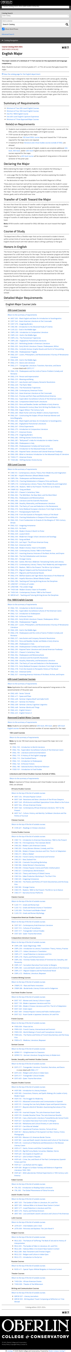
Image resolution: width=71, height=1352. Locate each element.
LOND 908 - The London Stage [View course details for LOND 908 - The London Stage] (21, 586)
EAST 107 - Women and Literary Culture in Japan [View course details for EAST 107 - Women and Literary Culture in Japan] (32, 1000)
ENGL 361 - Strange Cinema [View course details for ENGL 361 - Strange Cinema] (20, 559)
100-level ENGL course (31, 137)
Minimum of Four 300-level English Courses (23, 111)
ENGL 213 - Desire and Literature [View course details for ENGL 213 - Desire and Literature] (22, 362)
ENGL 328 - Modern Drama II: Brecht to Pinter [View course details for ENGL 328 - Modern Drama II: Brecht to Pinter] (27, 531)
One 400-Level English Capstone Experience (23, 116)
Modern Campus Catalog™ (56, 1351)
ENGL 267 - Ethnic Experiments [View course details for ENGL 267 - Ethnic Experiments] (22, 426)
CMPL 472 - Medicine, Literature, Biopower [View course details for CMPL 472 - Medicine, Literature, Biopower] (30, 973)
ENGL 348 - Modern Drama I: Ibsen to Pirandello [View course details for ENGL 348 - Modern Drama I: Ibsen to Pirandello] (28, 547)
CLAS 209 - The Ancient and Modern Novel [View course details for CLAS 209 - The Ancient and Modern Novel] (30, 910)
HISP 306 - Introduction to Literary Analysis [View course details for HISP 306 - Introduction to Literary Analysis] (30, 1090)
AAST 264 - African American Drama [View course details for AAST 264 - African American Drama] (27, 805)
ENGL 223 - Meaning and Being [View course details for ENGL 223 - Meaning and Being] (21, 379)
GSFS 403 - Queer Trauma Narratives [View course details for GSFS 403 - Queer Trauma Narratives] (28, 1078)
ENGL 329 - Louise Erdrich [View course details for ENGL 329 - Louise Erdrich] (20, 534)
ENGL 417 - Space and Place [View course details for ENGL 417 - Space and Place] (20, 696)
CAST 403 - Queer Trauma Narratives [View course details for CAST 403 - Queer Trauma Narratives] (28, 933)
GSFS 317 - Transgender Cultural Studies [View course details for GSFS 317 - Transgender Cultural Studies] (29, 1075)
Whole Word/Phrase (11, 29)
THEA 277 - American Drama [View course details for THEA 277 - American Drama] (21, 457)
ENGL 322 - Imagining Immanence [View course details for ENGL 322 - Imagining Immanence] (23, 525)
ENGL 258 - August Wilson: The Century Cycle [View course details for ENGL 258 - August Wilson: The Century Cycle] (27, 410)
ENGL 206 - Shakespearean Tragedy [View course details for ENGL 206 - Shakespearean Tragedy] (23, 352)
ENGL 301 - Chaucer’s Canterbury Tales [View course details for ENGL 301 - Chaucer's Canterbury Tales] (24, 492)
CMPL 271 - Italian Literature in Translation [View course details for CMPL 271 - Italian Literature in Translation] (30, 951)
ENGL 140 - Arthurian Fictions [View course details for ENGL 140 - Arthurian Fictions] (21, 616)
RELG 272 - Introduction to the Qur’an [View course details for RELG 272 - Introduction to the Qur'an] (28, 1257)
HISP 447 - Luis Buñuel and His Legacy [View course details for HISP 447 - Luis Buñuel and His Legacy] (28, 1164)
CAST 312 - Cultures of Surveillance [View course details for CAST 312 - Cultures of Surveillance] (27, 928)
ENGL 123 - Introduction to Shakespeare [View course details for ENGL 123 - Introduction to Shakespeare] (25, 613)
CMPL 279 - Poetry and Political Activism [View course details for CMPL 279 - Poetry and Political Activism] (29, 957)
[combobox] (35, 6)
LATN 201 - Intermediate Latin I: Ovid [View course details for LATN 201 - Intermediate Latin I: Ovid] (28, 1225)
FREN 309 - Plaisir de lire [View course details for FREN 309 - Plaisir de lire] (23, 1026)
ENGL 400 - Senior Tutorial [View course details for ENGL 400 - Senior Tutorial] (20, 693)
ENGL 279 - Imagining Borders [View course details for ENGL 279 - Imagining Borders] (21, 435)
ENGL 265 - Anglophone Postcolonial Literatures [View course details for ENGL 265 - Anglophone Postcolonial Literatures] (28, 423)
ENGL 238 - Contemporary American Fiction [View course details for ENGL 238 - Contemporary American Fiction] (26, 390)
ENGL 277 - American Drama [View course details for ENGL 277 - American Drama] (21, 432)
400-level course (27, 156)
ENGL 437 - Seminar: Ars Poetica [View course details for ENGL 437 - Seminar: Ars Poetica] (22, 701)
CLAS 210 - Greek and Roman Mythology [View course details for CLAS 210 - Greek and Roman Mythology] (29, 913)
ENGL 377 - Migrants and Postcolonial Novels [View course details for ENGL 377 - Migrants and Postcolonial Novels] (27, 573)
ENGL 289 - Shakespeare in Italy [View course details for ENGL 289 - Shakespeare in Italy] (22, 443)
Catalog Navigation (11, 40)
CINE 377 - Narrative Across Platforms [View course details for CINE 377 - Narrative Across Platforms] (28, 892)
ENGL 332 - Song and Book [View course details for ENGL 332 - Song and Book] (20, 539)
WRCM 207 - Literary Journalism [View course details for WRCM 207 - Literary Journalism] (26, 1296)
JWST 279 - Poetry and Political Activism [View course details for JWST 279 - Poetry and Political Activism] (29, 1211)
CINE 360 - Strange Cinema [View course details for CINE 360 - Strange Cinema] (24, 887)
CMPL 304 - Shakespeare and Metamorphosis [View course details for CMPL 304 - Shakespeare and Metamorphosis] (27, 478)
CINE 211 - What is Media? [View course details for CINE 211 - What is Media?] (24, 854)
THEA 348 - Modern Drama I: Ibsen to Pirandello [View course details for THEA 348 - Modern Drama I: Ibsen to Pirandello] (28, 589)
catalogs (10, 1351)
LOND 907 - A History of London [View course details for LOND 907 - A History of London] (22, 584)
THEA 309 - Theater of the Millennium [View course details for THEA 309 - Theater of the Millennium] (28, 1284)
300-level (16, 150)
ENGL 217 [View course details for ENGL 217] (34, 1070)
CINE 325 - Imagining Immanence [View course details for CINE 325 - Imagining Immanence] (26, 879)
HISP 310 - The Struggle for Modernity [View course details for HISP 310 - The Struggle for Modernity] (28, 1098)
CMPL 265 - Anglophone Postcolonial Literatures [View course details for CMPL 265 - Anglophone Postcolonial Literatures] (28, 340)
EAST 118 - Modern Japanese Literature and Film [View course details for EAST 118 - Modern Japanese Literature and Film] (32, 1003)
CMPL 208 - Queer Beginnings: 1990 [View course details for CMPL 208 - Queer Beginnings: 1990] (27, 945)
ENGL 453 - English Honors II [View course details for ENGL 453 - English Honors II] (21, 713)
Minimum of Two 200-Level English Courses (23, 108)
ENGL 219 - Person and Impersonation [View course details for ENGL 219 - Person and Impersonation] (24, 376)
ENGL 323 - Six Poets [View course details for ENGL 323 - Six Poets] (18, 528)
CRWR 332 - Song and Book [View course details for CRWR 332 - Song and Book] (20, 489)
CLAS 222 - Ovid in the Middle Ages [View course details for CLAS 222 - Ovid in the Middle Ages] (23, 329)
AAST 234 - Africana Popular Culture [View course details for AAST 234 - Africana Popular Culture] (27, 796)
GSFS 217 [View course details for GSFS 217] (30, 368)
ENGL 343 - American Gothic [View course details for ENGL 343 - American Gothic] (20, 545)
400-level (29, 150)
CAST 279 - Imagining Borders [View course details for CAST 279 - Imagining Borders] (21, 324)
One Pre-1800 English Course (17, 113)
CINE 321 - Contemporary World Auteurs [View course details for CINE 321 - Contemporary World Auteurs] (29, 870)
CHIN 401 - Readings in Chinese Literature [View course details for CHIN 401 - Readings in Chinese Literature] (29, 828)
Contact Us (24, 1344)
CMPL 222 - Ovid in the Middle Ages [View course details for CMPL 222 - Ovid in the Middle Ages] (23, 335)
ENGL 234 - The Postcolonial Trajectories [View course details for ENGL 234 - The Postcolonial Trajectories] (25, 387)
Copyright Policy (15, 1344)
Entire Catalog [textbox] (6, 15)
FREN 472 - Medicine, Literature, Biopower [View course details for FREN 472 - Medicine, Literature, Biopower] (30, 1040)
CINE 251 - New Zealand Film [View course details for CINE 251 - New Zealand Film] (25, 859)
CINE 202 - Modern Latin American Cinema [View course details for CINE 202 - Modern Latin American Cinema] (30, 845)
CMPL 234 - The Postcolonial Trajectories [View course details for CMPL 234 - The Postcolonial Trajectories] (25, 338)
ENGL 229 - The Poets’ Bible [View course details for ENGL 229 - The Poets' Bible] (20, 385)
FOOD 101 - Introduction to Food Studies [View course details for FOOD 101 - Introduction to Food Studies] (27, 769)
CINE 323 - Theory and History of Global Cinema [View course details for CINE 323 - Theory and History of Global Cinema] (32, 873)
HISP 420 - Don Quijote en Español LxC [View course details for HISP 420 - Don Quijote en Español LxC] (28, 1153)
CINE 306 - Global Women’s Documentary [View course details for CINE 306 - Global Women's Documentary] (29, 865)
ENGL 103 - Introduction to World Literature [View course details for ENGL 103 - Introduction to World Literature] (26, 608)
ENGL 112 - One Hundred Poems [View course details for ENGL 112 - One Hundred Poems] (24, 758)
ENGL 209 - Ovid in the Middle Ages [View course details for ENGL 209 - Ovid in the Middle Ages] (23, 360)
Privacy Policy (6, 1344)
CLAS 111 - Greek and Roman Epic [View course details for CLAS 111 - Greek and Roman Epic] (26, 905)
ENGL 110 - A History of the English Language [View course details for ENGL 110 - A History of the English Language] (29, 755)
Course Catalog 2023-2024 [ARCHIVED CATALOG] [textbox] (21, 6)
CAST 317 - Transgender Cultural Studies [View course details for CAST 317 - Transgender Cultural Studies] (29, 931)
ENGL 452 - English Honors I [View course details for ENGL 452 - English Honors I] (20, 710)
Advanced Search (8, 34)
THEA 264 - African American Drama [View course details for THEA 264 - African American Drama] (27, 1281)
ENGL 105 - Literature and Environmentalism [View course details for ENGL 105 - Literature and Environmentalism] (29, 752)
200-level (40, 725)
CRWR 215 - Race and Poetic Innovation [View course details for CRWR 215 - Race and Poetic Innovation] (28, 985)
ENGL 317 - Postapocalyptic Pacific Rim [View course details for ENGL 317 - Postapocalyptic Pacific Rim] (24, 511)
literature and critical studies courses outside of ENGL (43, 142)
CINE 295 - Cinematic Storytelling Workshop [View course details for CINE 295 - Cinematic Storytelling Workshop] (30, 862)
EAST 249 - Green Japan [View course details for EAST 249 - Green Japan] (23, 1009)
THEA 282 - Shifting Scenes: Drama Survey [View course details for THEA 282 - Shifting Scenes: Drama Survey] (26, 460)
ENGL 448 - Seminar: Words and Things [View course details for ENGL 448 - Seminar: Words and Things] (24, 707)
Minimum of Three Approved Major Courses (23, 119)
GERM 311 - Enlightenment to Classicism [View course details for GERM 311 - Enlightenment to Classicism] (29, 1052)
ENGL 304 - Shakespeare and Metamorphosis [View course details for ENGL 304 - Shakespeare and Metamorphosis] (27, 498)
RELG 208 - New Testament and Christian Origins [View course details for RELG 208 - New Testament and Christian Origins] (32, 1251)
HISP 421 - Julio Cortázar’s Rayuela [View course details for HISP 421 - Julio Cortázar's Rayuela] (27, 1156)
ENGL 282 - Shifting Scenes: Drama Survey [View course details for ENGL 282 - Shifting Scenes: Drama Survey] (26, 437)
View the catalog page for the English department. (22, 74)
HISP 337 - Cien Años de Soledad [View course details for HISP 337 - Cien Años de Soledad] (26, 1126)
